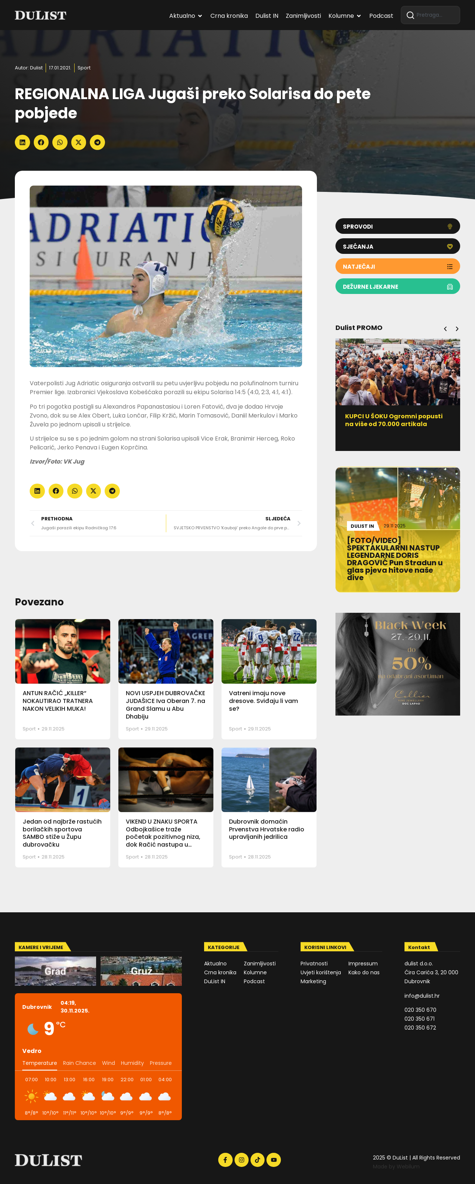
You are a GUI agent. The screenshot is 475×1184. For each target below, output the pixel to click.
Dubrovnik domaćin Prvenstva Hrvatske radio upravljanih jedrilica (266, 829)
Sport (84, 67)
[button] (22, 142)
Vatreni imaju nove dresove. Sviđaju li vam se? (263, 701)
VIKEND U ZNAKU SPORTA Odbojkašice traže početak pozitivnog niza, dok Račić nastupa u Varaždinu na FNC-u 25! (163, 837)
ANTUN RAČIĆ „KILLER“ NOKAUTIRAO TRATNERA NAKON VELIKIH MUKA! (58, 701)
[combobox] (430, 15)
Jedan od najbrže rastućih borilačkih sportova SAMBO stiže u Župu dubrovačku (62, 833)
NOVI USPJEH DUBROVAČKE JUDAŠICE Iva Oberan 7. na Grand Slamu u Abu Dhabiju (165, 704)
